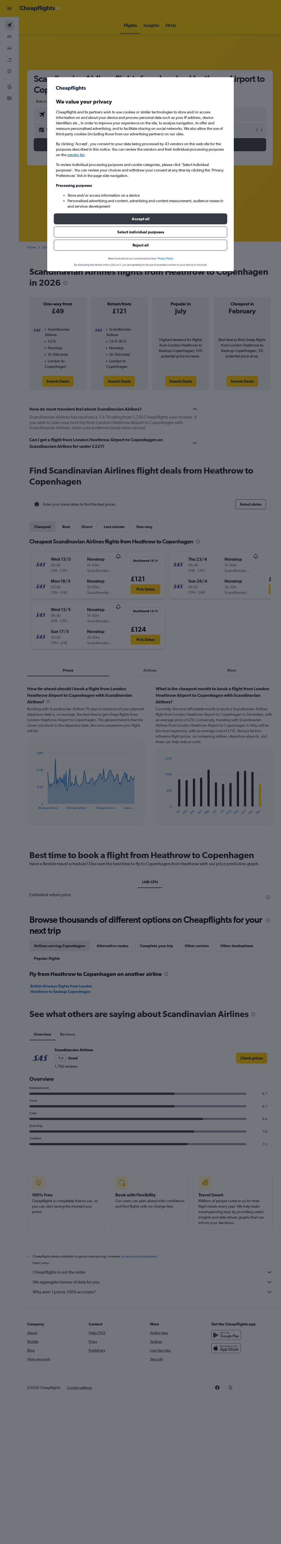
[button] (140, 218)
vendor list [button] (75, 155)
